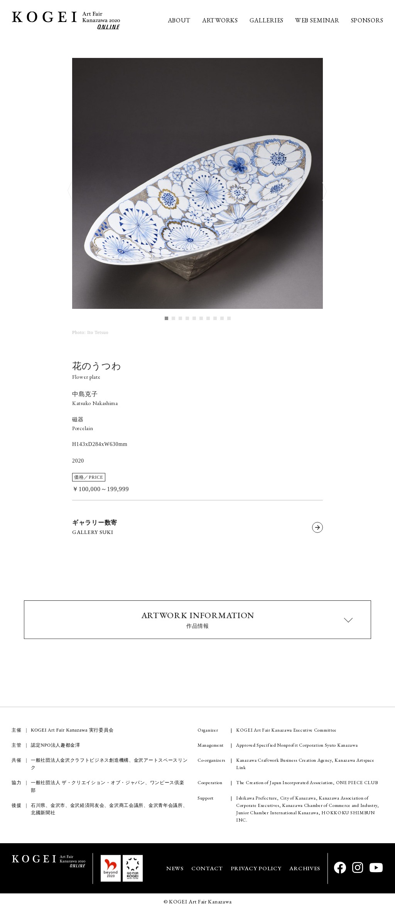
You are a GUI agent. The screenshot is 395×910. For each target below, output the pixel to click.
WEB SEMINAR (317, 20)
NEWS (175, 868)
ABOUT (179, 20)
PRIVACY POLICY (256, 868)
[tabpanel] (197, 183)
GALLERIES (267, 20)
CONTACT (207, 868)
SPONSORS (367, 20)
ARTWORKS (220, 20)
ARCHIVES (305, 868)
